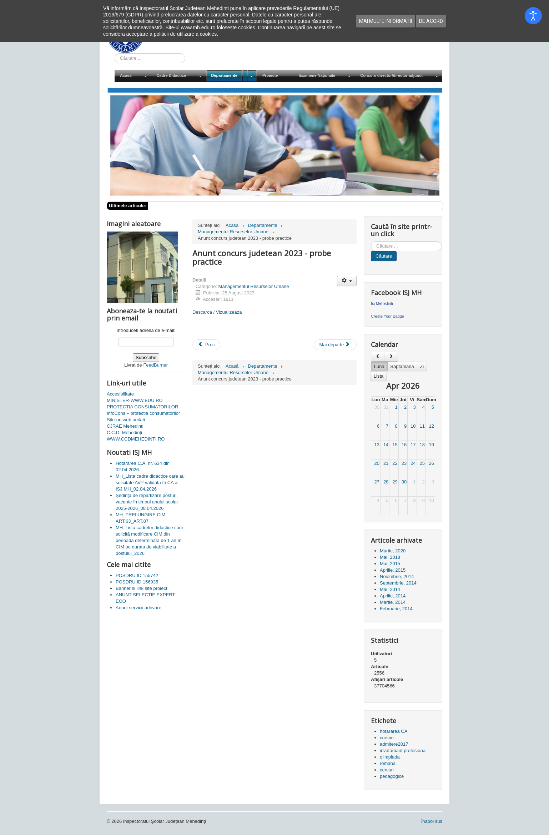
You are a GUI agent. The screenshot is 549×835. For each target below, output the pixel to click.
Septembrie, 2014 (398, 583)
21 (385, 463)
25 (422, 463)
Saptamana (402, 366)
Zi (422, 366)
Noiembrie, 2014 (397, 576)
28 (385, 481)
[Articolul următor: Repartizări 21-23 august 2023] (335, 344)
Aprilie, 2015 (393, 570)
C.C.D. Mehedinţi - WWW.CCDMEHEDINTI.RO (136, 436)
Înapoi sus (431, 821)
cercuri (387, 769)
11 (422, 426)
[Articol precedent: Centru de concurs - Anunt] (206, 344)
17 (413, 444)
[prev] (377, 357)
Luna (379, 366)
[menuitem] (133, 76)
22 (394, 463)
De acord (431, 21)
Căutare (384, 256)
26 (431, 463)
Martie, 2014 (393, 602)
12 (431, 426)
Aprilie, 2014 (393, 595)
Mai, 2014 (390, 589)
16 (404, 444)
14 (385, 444)
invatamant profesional (403, 750)
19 (431, 444)
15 (394, 444)
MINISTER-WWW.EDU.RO (135, 400)
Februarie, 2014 (396, 608)
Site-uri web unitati (126, 419)
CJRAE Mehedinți (125, 426)
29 (394, 481)
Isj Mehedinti (382, 303)
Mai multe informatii (385, 21)
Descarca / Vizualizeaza (217, 312)
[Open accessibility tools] (533, 15)
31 (385, 407)
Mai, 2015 (390, 563)
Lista (378, 376)
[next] (391, 357)
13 (376, 444)
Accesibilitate (120, 394)
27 (376, 481)
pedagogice (392, 776)
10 (413, 426)
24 (413, 463)
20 (376, 463)
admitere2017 (394, 744)
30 (376, 407)
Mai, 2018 (390, 557)
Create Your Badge (387, 316)
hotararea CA (393, 731)
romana (388, 763)
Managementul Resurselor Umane (253, 286)
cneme (387, 737)
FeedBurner (155, 365)
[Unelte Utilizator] (347, 281)
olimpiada (390, 757)
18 (422, 444)
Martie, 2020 (393, 550)
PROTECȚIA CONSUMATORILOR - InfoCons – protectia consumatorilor (144, 410)
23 (404, 463)
